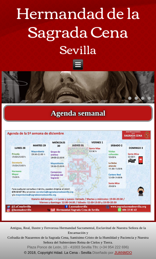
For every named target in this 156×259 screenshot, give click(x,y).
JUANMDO (123, 252)
